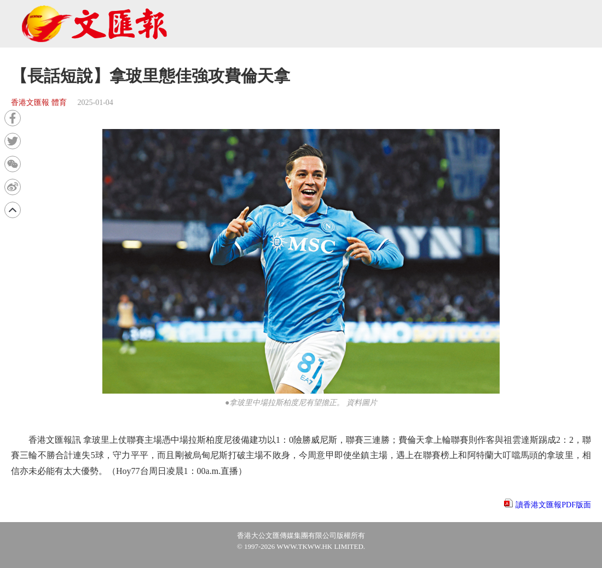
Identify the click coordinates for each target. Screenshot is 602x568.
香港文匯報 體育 (39, 102)
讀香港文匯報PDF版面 (553, 505)
